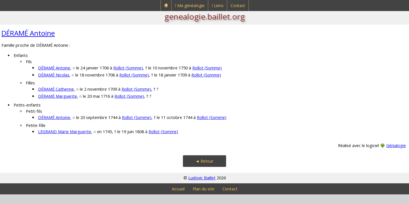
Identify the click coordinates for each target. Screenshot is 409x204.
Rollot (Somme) (128, 68)
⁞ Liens (218, 5)
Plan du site (203, 189)
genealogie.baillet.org (204, 16)
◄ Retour (204, 161)
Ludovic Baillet (202, 177)
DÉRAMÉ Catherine (56, 89)
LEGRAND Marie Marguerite (64, 131)
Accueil (178, 189)
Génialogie (396, 145)
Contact (238, 5)
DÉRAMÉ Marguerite (57, 96)
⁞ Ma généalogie (189, 5)
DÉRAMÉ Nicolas (53, 75)
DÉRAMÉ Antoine (28, 33)
